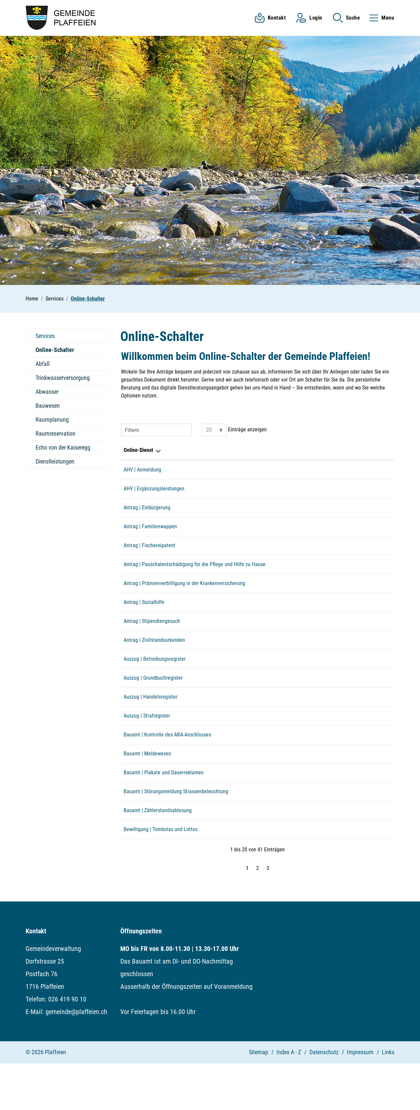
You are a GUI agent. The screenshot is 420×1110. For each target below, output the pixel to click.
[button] (347, 18)
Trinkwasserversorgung (63, 377)
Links (388, 1098)
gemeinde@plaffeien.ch (76, 1058)
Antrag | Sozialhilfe (144, 618)
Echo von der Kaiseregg (63, 447)
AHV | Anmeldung (142, 470)
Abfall (43, 363)
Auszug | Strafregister (147, 746)
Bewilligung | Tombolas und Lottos (160, 873)
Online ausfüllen (330, 768)
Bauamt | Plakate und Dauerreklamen (164, 810)
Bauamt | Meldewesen (147, 788)
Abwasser (47, 391)
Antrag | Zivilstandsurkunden (154, 661)
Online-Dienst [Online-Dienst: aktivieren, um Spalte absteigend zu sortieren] (138, 450)
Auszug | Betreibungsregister (155, 682)
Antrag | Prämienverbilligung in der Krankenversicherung (184, 597)
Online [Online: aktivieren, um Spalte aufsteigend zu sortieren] (311, 450)
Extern (377, 470)
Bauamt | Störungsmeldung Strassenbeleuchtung (176, 831)
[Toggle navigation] (379, 18)
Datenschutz (324, 1098)
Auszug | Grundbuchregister (153, 703)
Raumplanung (52, 419)
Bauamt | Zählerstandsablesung (158, 852)
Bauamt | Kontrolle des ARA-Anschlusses (167, 767)
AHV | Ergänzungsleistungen (154, 491)
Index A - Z (288, 1098)
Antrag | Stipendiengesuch (152, 640)
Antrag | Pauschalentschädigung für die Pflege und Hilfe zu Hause (194, 576)
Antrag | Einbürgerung (147, 512)
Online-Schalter (55, 351)
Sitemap (258, 1098)
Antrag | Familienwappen (150, 533)
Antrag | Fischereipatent (149, 555)
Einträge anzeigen (234, 430)
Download (377, 513)
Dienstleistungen (55, 461)
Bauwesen (48, 405)
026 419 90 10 (67, 1046)
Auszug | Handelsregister (150, 725)
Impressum (360, 1098)
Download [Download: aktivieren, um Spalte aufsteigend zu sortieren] (364, 450)
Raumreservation (55, 433)
